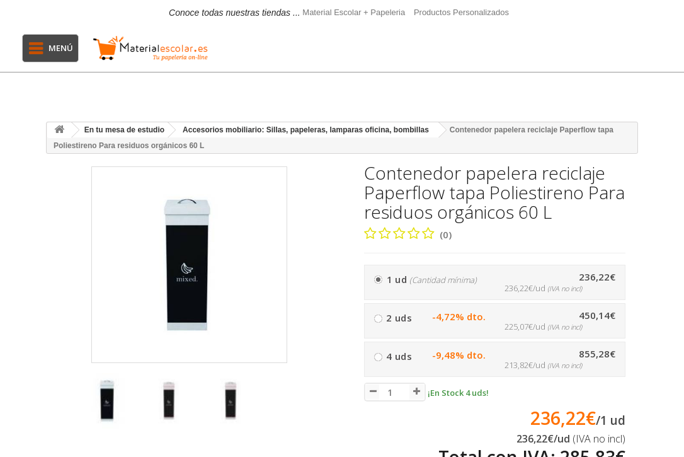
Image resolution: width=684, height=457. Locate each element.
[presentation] (58, 406)
